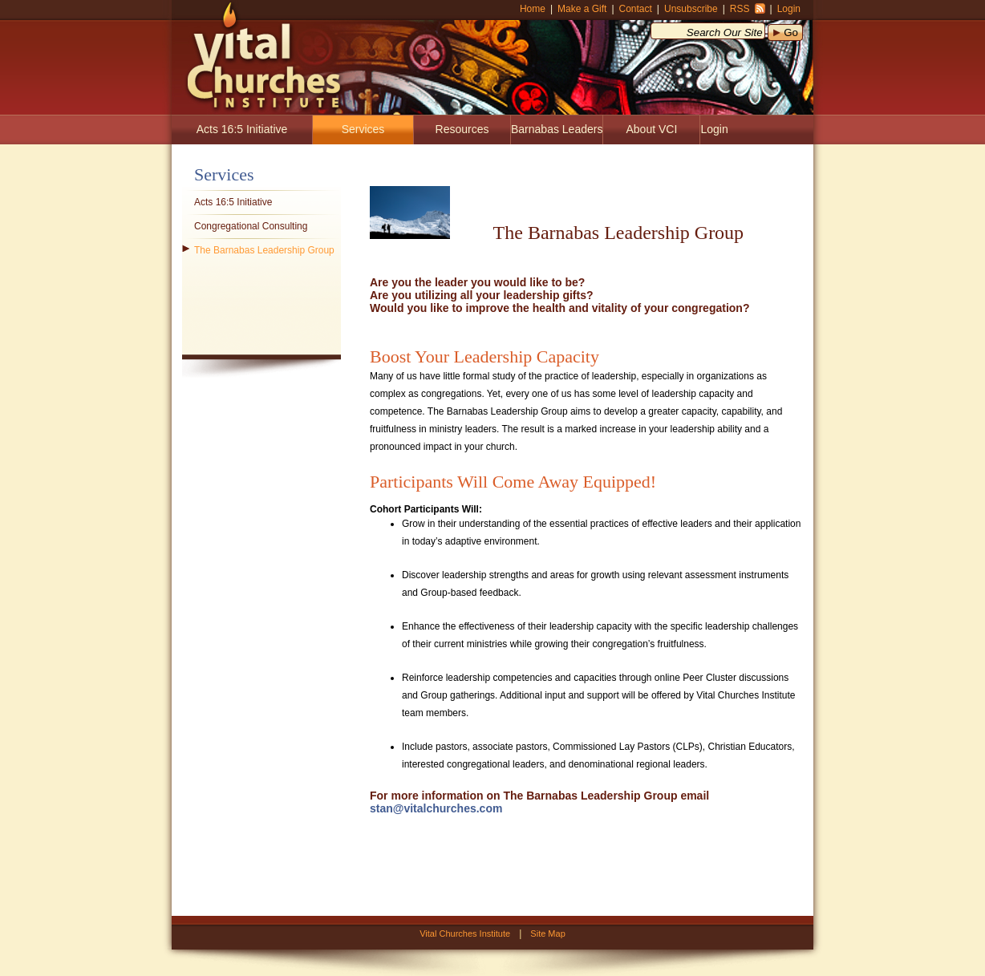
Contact (635, 8)
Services (363, 129)
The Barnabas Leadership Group (264, 250)
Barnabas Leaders (556, 129)
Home (532, 8)
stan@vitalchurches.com (436, 808)
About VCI (652, 129)
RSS (740, 8)
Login (789, 8)
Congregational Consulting (250, 226)
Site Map (547, 933)
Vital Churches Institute (258, 56)
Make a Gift (581, 8)
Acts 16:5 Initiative (242, 129)
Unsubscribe (691, 8)
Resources (462, 129)
